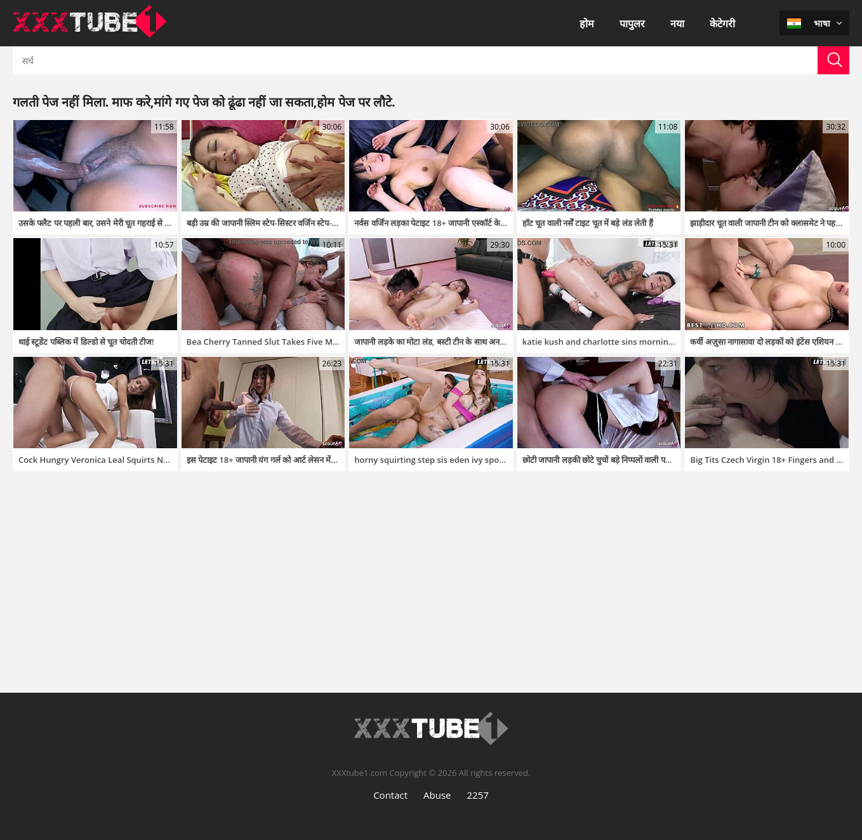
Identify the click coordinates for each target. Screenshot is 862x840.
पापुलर (632, 23)
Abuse (437, 795)
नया (677, 23)
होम (587, 23)
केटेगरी (722, 23)
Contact (390, 795)
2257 (478, 795)
